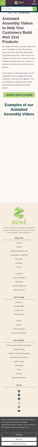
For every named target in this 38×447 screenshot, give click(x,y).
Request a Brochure (19, 286)
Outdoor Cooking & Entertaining (19, 353)
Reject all (19, 439)
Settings (19, 435)
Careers (19, 247)
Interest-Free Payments (19, 333)
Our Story (19, 243)
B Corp (19, 267)
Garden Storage (19, 361)
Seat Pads (19, 373)
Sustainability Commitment (19, 255)
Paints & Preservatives (19, 377)
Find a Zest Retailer (19, 277)
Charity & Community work (19, 251)
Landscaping (19, 365)
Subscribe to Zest (19, 290)
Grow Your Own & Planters (19, 357)
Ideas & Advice (19, 314)
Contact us (19, 302)
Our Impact (19, 263)
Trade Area (19, 273)
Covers (19, 369)
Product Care (19, 310)
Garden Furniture (19, 349)
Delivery (19, 321)
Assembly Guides (19, 306)
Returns (19, 325)
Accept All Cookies (19, 444)
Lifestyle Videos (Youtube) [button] (19, 94)
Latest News (19, 282)
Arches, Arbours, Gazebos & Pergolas (19, 345)
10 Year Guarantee (19, 329)
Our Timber (19, 259)
